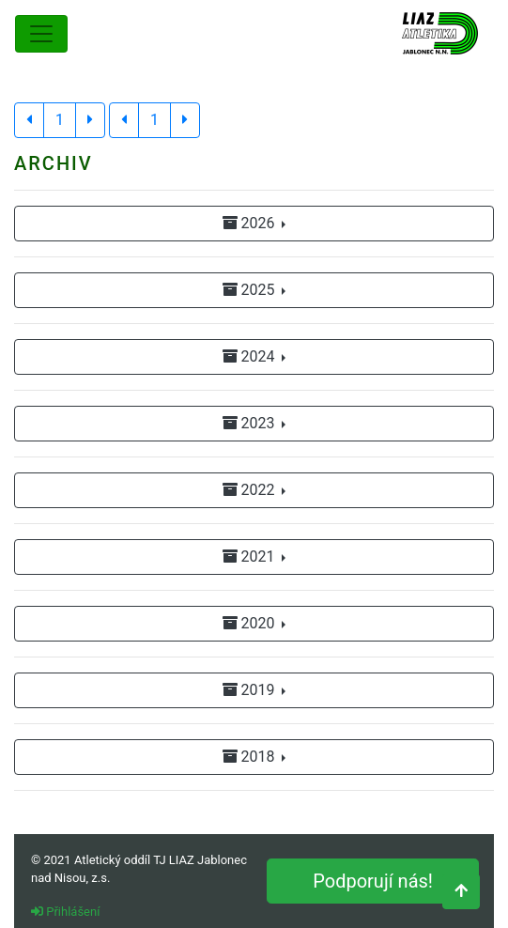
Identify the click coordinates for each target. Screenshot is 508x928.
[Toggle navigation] (41, 34)
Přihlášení (65, 912)
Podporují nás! (373, 881)
